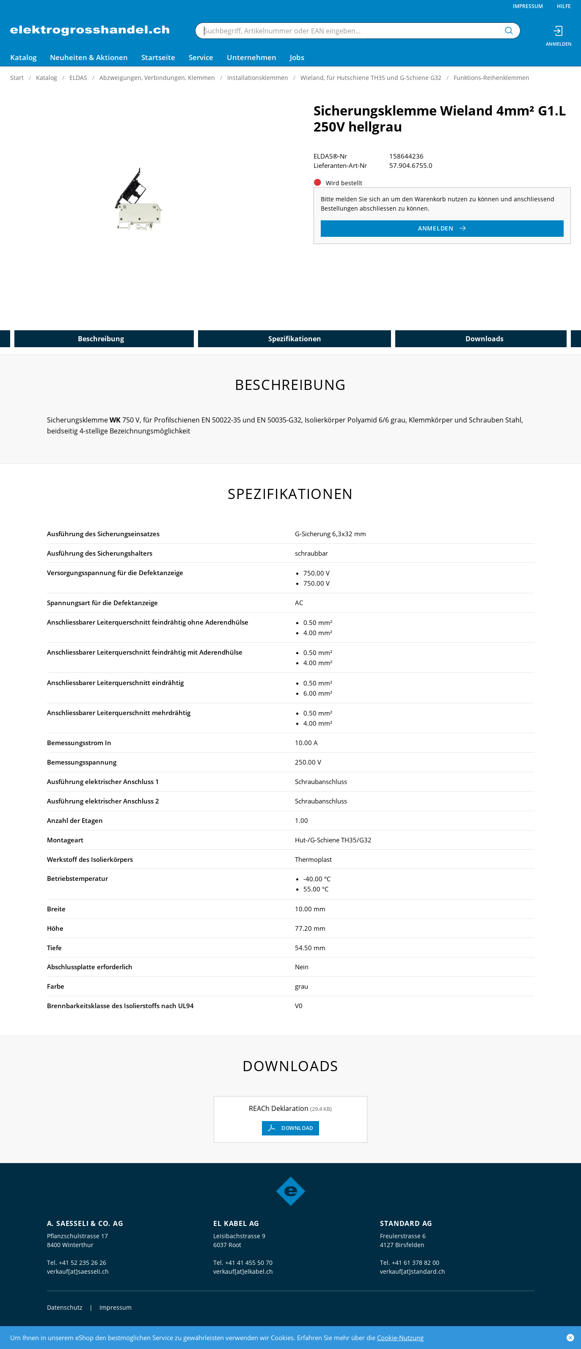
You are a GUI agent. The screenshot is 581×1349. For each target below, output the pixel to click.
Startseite (158, 57)
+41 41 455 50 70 (249, 1263)
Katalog (46, 78)
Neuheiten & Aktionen (89, 57)
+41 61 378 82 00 (415, 1263)
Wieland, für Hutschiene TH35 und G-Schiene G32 (370, 78)
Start (17, 78)
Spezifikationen (294, 338)
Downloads (484, 338)
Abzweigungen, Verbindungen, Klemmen (157, 78)
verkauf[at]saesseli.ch (78, 1271)
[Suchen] (509, 30)
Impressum (528, 6)
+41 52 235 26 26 (82, 1263)
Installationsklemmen (257, 78)
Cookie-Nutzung (400, 1337)
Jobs (297, 57)
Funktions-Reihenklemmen (491, 78)
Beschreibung (101, 338)
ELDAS (78, 78)
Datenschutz (65, 1307)
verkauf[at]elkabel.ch (243, 1271)
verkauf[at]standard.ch (412, 1271)
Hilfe (564, 6)
